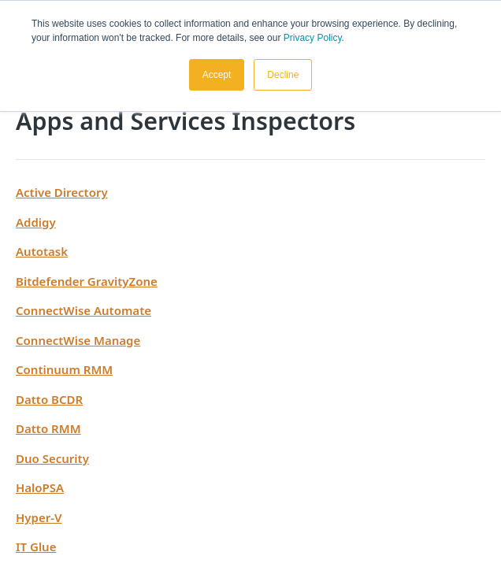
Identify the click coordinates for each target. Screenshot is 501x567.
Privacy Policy (313, 37)
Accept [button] (217, 74)
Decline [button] (283, 74)
